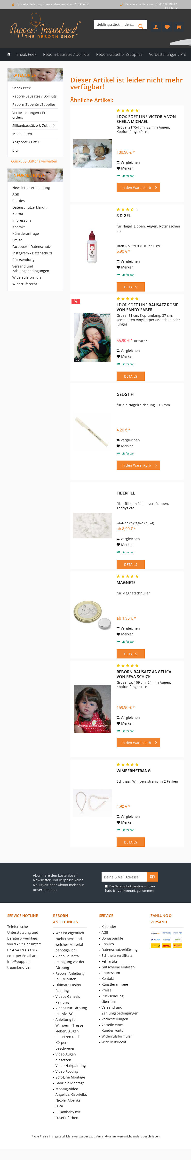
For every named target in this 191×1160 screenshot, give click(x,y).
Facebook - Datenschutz (31, 246)
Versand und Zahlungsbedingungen (30, 268)
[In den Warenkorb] (138, 187)
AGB (15, 194)
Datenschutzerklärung (30, 207)
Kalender (109, 926)
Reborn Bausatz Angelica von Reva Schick (144, 674)
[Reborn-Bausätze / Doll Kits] (66, 54)
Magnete (126, 582)
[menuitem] (179, 27)
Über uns (109, 1001)
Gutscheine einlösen (118, 967)
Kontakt (18, 227)
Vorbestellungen (115, 1019)
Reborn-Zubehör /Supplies (34, 104)
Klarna (17, 213)
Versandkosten (106, 1136)
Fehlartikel (110, 961)
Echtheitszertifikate (117, 955)
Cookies (18, 200)
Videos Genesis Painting (68, 999)
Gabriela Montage (70, 1083)
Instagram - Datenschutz (32, 253)
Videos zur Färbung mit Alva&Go (71, 1011)
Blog (15, 150)
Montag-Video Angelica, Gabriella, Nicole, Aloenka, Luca (71, 1097)
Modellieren (22, 133)
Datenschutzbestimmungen (135, 886)
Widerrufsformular (27, 277)
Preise (17, 240)
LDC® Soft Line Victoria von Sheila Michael (146, 119)
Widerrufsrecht (24, 284)
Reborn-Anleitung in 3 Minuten (70, 976)
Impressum (21, 220)
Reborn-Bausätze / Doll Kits (34, 96)
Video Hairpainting (71, 1065)
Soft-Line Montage (70, 1077)
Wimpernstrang (134, 770)
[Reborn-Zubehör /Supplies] (119, 54)
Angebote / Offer (25, 142)
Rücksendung (23, 259)
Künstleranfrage (25, 233)
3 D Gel (124, 215)
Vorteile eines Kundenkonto (113, 1027)
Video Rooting (67, 1071)
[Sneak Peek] (26, 54)
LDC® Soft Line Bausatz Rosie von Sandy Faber (147, 307)
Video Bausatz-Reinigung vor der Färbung (70, 962)
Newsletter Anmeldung (31, 187)
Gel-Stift (126, 394)
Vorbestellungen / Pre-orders (30, 115)
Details (130, 287)
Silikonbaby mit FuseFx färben (68, 1115)
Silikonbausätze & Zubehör (34, 125)
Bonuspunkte (112, 938)
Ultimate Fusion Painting (68, 987)
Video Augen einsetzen (66, 1057)
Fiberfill (126, 493)
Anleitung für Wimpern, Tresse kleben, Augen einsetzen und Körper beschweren (69, 1034)
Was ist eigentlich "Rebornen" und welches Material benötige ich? (70, 941)
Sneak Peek (21, 88)
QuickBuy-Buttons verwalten (34, 161)
